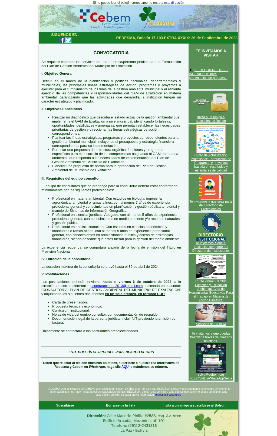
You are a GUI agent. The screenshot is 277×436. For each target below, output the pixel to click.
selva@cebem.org (211, 374)
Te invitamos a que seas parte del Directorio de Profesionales (210, 205)
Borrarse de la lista (120, 405)
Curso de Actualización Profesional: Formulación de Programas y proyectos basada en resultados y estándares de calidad (211, 162)
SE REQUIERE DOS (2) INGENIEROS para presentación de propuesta (209, 74)
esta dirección (174, 3)
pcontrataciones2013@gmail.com (116, 286)
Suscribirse (65, 405)
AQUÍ (125, 367)
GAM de (138, 93)
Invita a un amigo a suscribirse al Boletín (211, 119)
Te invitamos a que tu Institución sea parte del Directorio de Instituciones (211, 247)
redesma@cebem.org (168, 394)
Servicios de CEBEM (211, 324)
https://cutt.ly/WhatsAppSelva (211, 378)
